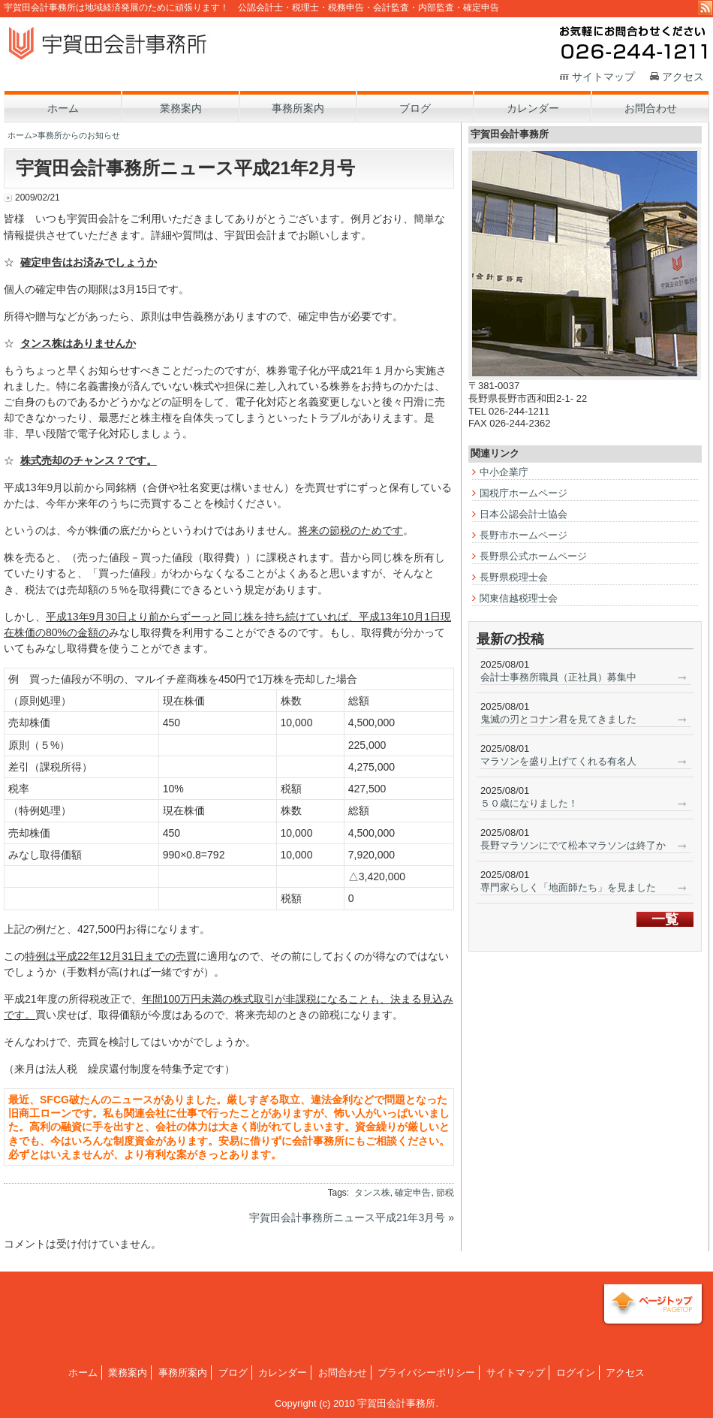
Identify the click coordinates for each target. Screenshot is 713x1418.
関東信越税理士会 (519, 598)
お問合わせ (342, 1372)
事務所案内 (182, 1372)
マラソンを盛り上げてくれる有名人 (558, 761)
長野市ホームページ (523, 535)
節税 (445, 1192)
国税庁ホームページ (523, 493)
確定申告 (413, 1192)
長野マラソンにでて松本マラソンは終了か (573, 845)
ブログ (233, 1372)
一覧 (664, 919)
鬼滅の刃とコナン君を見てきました (558, 719)
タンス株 (372, 1192)
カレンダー (282, 1372)
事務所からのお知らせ (79, 135)
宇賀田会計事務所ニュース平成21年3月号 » (351, 1217)
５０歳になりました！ (529, 803)
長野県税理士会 (514, 577)
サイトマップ (603, 77)
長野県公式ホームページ (533, 556)
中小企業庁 (504, 472)
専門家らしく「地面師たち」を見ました (568, 887)
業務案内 (127, 1372)
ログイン (575, 1372)
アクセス (683, 77)
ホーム (20, 135)
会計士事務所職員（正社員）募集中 (558, 677)
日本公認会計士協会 (523, 514)
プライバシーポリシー (426, 1372)
